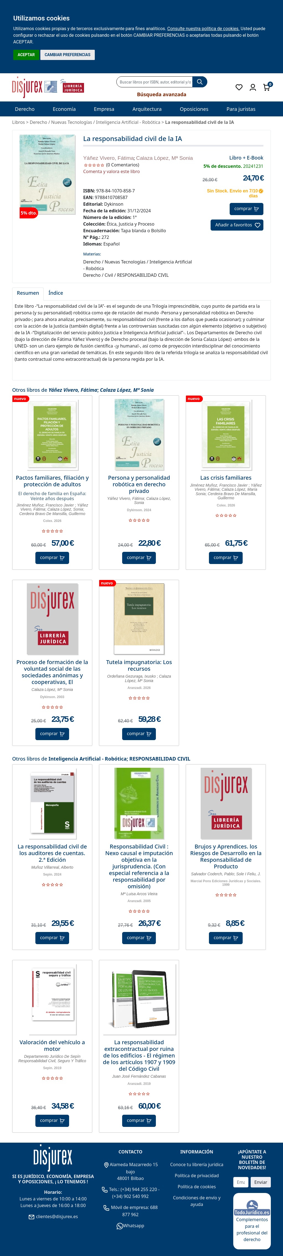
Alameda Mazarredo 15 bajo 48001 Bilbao (130, 1171)
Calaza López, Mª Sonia (164, 158)
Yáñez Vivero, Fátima (108, 158)
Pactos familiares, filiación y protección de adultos (52, 481)
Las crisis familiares (225, 477)
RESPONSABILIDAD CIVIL (159, 758)
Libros (18, 122)
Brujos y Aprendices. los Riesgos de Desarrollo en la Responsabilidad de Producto (225, 856)
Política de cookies (197, 1187)
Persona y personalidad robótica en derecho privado (139, 484)
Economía (64, 109)
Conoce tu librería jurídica (197, 1164)
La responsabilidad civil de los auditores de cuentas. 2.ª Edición (52, 853)
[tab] (28, 294)
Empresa (104, 109)
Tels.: (111, 1189)
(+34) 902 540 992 (130, 1196)
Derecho (25, 109)
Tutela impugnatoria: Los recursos (139, 665)
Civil (109, 275)
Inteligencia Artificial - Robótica (87, 758)
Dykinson (114, 204)
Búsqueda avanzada (162, 94)
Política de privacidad (197, 1176)
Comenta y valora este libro (111, 171)
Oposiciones (194, 109)
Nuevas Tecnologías (71, 122)
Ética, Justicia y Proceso (130, 224)
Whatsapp (130, 1226)
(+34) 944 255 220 (138, 1189)
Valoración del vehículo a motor (52, 1045)
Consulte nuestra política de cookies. (203, 28)
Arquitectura (147, 109)
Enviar (260, 1182)
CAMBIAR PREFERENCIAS (67, 55)
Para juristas (241, 109)
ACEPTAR (26, 55)
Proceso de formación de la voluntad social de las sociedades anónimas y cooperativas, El (52, 672)
